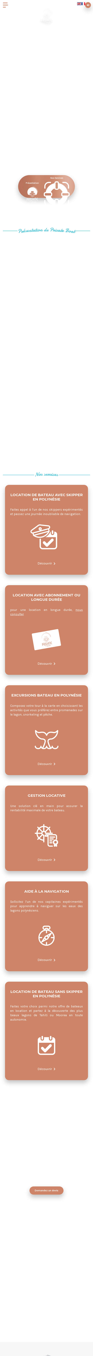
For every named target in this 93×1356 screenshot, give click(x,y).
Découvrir (46, 563)
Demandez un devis (46, 1190)
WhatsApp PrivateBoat (46, 1262)
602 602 (53, 1322)
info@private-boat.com (46, 1292)
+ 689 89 (40, 1322)
